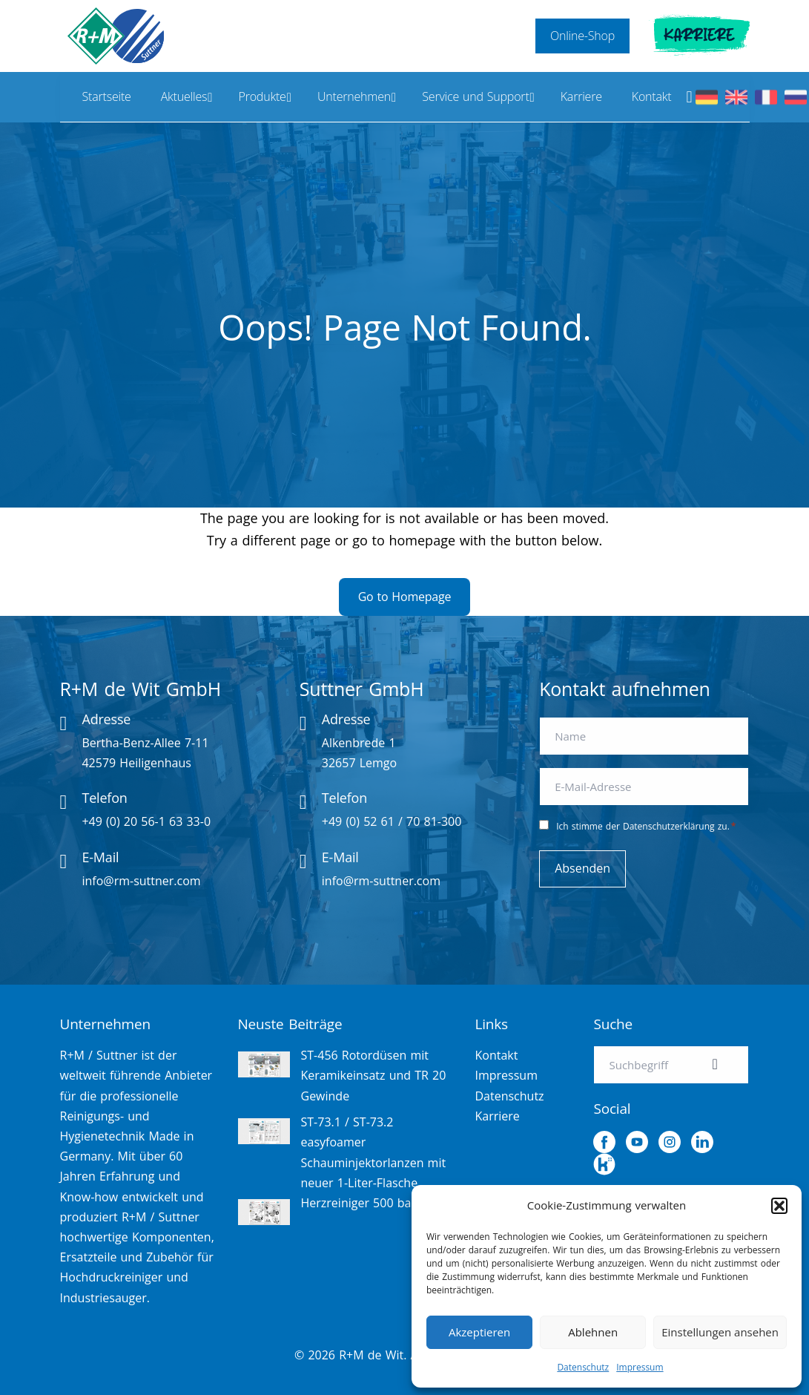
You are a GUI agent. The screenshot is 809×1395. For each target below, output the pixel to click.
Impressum (639, 1367)
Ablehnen (593, 1332)
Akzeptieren (479, 1332)
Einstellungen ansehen (720, 1332)
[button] (779, 1205)
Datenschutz (583, 1367)
